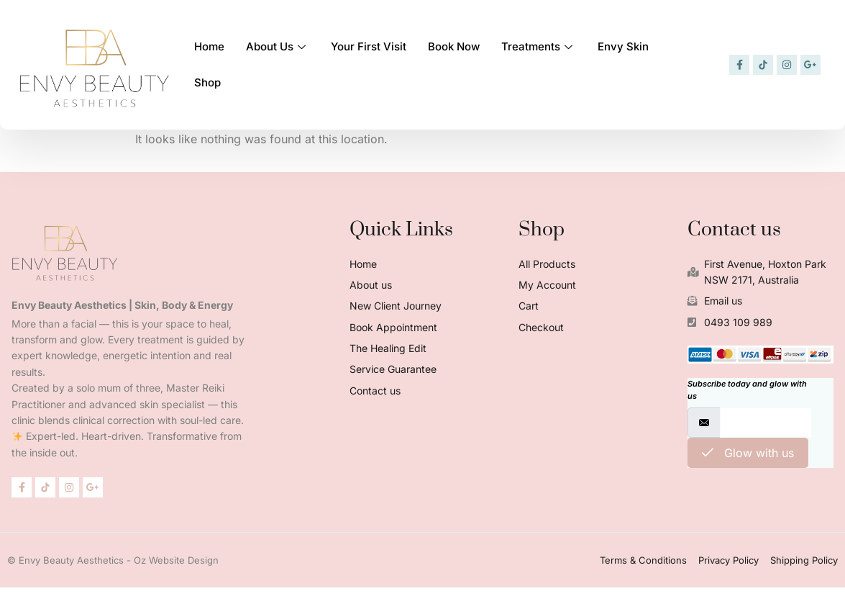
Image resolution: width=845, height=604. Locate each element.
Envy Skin (623, 46)
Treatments (538, 46)
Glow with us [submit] (748, 453)
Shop (207, 82)
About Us (277, 46)
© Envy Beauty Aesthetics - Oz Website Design (113, 560)
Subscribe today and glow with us (747, 390)
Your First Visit (368, 46)
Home (209, 46)
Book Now (454, 46)
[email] (766, 422)
